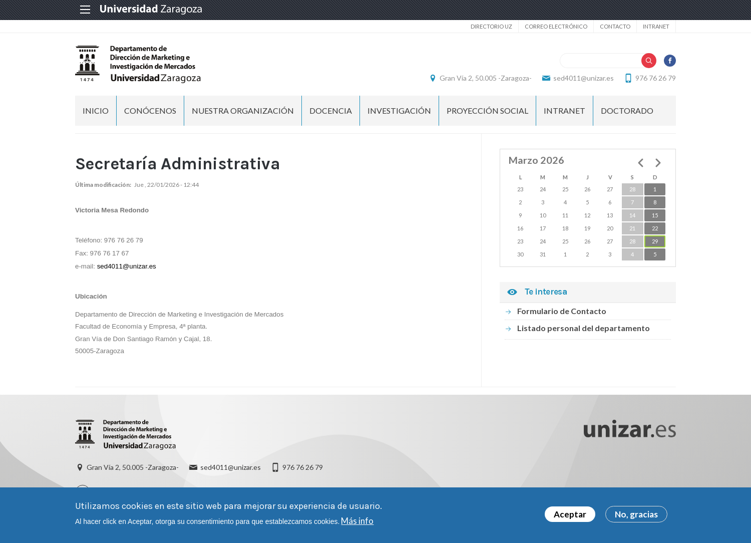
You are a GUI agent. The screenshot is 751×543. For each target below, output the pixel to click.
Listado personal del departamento (583, 328)
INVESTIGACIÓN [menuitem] (399, 110)
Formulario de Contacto (561, 311)
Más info (357, 522)
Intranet (656, 26)
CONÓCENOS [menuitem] (150, 110)
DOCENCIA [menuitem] (330, 110)
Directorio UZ (491, 26)
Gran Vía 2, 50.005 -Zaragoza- (486, 78)
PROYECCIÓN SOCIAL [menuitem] (487, 110)
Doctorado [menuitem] (627, 110)
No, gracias (636, 515)
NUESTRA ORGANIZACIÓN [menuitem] (243, 110)
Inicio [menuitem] (96, 110)
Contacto (615, 26)
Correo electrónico (556, 26)
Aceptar (570, 515)
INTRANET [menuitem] (564, 110)
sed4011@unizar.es (583, 78)
